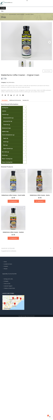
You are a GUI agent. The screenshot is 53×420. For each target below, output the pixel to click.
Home (3, 14)
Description (5, 100)
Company (5, 281)
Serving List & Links (8, 279)
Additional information (15, 100)
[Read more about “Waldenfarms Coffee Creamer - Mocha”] (39, 201)
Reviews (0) (25, 100)
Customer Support (7, 286)
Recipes (5, 268)
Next (49, 42)
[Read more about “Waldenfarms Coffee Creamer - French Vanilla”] (13, 201)
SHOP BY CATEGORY (8, 248)
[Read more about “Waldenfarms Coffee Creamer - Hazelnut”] (13, 238)
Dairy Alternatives (10, 82)
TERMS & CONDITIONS (9, 288)
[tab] (5, 100)
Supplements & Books (8, 251)
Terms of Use (6, 283)
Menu (3, 8)
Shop (7, 14)
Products (5, 266)
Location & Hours (7, 264)
